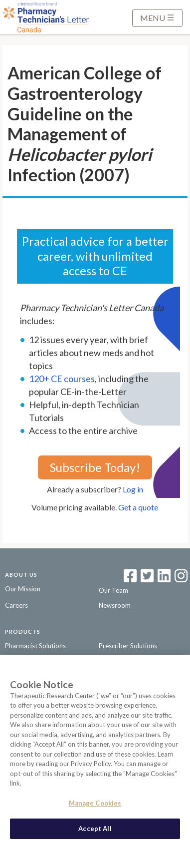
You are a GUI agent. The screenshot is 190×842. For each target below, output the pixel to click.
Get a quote (138, 507)
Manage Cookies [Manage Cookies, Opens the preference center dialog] (95, 806)
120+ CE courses (62, 378)
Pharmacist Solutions (35, 646)
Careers (16, 605)
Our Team (113, 590)
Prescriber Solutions (128, 646)
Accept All (94, 831)
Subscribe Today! (95, 467)
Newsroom (115, 605)
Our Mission (22, 589)
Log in (133, 489)
